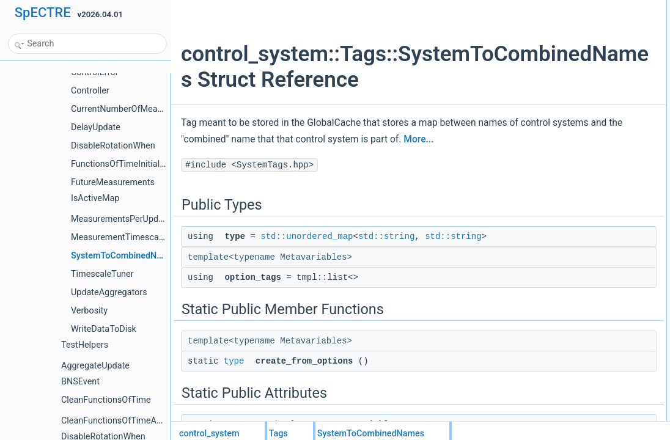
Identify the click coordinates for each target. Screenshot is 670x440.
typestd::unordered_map (566, 20)
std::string (386, 279)
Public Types (537, 6)
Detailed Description (549, 101)
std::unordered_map (306, 279)
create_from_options (559, 60)
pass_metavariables (559, 87)
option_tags (545, 33)
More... (272, 181)
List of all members (547, 114)
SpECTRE (43, 12)
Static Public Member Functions (568, 47)
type (234, 417)
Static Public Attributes (553, 74)
